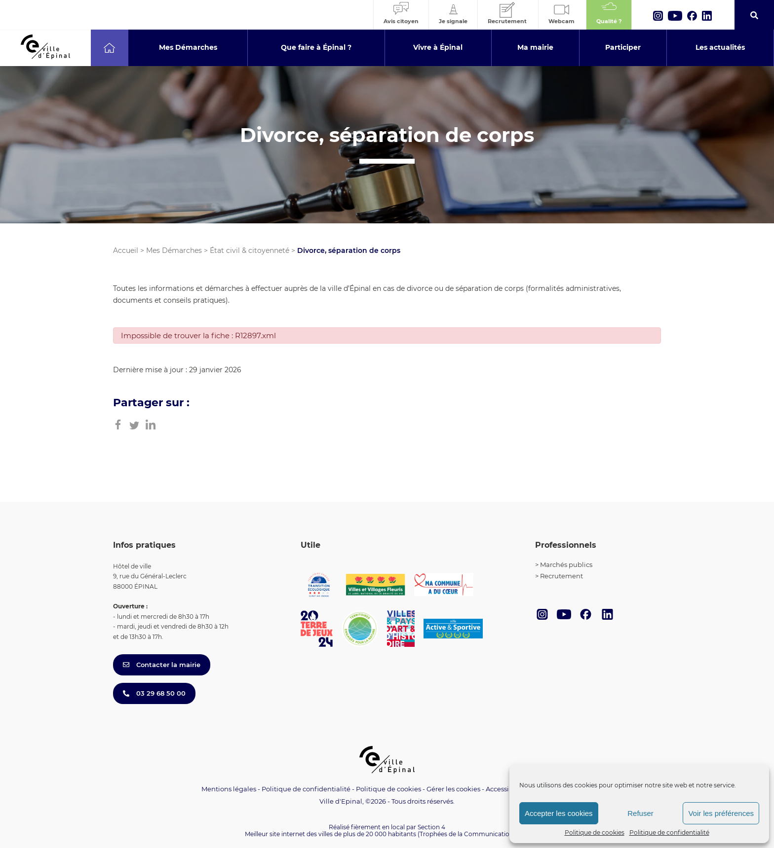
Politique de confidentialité (669, 832)
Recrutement (561, 576)
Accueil (125, 250)
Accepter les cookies (559, 813)
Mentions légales (228, 789)
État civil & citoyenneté (249, 250)
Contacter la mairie (161, 665)
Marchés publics (566, 564)
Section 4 (431, 827)
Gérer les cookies (453, 789)
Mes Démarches (174, 250)
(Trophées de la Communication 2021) (474, 834)
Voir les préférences (721, 813)
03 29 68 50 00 (154, 693)
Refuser (640, 813)
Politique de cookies (594, 832)
